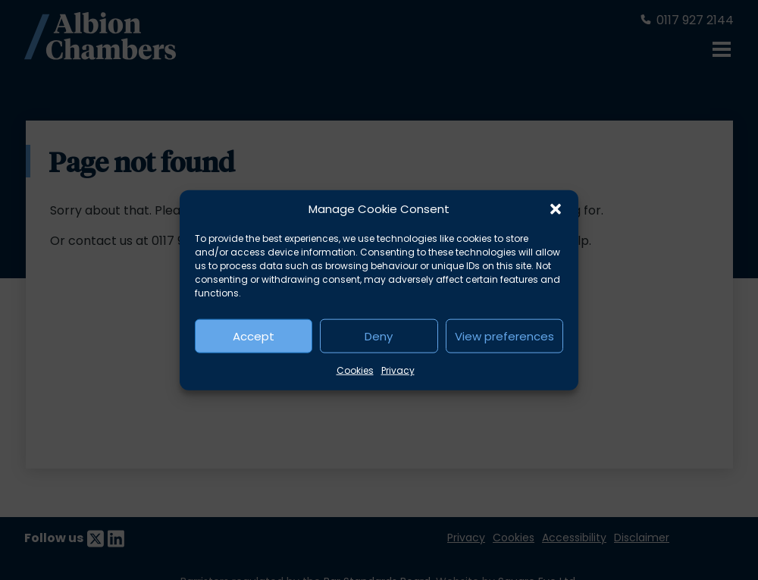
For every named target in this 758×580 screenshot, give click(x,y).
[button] (555, 209)
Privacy (398, 370)
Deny (379, 335)
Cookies (355, 370)
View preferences (504, 335)
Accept (253, 335)
